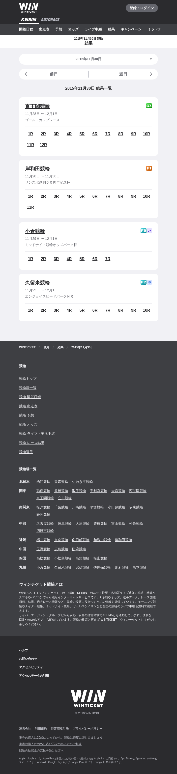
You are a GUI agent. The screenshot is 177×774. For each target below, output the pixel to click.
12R (43, 145)
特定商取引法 (60, 728)
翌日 (136, 74)
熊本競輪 (140, 567)
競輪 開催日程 (30, 397)
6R (94, 134)
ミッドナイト (158, 29)
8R (120, 134)
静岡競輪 (43, 514)
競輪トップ (27, 379)
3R (56, 134)
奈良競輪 (61, 540)
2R (43, 134)
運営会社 (25, 728)
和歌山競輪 (102, 540)
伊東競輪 (136, 507)
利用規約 (41, 728)
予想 (58, 29)
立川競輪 (65, 498)
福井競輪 (43, 540)
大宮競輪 (118, 491)
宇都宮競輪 (98, 491)
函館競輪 (43, 482)
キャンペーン (131, 29)
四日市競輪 (45, 531)
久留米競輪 (37, 282)
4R (69, 134)
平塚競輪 (97, 507)
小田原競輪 (116, 507)
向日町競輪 (80, 540)
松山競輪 (100, 558)
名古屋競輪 (45, 523)
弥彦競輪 (43, 491)
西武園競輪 (138, 491)
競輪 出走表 (28, 406)
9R (133, 134)
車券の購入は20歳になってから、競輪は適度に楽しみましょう (61, 737)
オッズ (73, 29)
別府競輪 (122, 567)
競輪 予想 (26, 415)
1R (30, 134)
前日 (40, 74)
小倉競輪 (35, 231)
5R (82, 134)
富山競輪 (118, 523)
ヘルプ (23, 650)
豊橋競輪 (100, 523)
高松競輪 (43, 558)
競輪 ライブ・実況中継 (37, 434)
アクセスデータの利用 (34, 675)
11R (30, 145)
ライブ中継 (93, 29)
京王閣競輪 (37, 106)
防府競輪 (79, 549)
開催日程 (26, 29)
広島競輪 (61, 549)
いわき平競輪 (82, 482)
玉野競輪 (43, 549)
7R (107, 134)
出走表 (44, 29)
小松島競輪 (63, 558)
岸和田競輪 (37, 168)
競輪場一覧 (27, 388)
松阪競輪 (136, 523)
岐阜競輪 (65, 523)
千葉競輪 (61, 507)
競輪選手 (26, 452)
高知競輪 (82, 558)
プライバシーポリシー (87, 728)
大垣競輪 (82, 523)
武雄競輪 (82, 567)
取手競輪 (79, 491)
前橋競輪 (61, 491)
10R (146, 134)
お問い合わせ (28, 659)
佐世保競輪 (102, 567)
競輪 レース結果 (31, 443)
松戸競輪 (43, 507)
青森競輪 (61, 482)
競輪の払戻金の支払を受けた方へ (41, 750)
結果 (111, 29)
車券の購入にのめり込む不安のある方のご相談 (50, 744)
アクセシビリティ (31, 667)
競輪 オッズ (28, 424)
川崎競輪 (79, 507)
